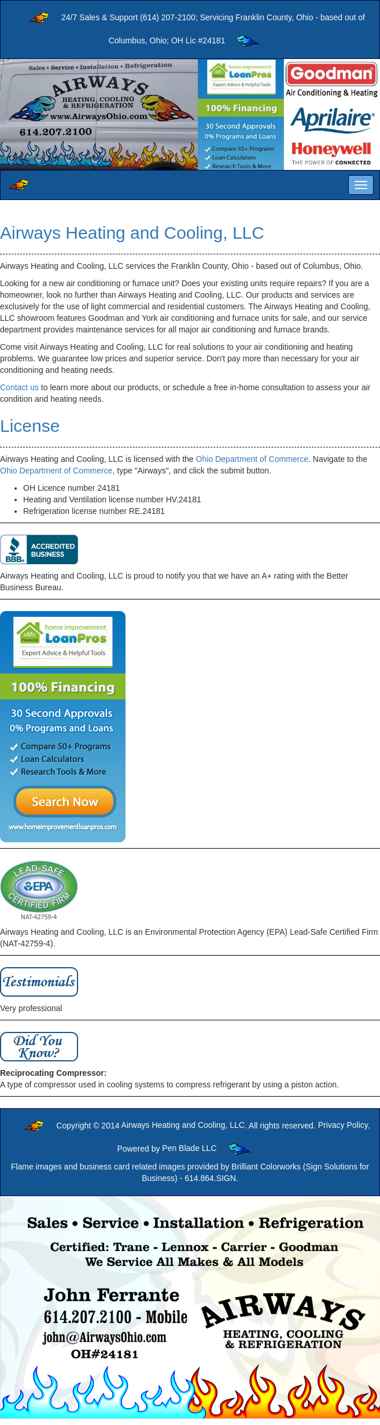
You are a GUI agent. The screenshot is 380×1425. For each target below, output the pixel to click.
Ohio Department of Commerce (252, 459)
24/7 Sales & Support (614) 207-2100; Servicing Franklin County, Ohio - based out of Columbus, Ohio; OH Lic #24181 (190, 29)
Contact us (19, 387)
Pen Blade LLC (189, 1148)
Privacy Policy (343, 1125)
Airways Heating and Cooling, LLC (132, 232)
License (30, 425)
